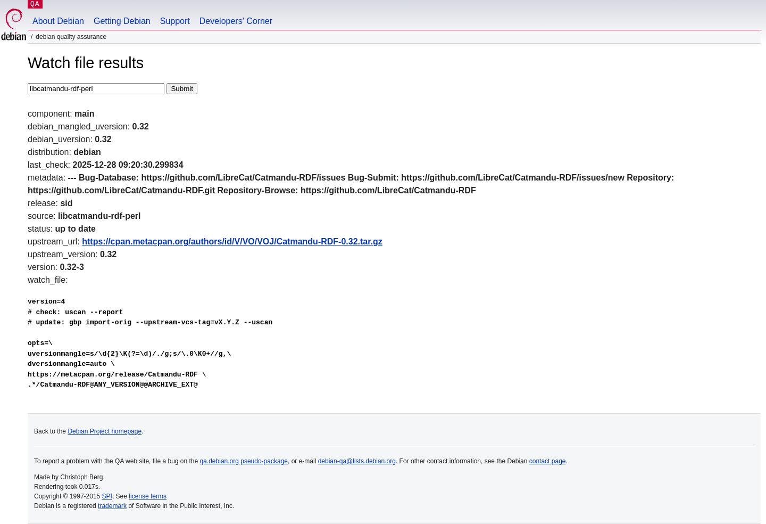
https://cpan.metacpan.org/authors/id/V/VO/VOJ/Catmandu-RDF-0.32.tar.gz (232, 241)
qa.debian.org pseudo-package (244, 461)
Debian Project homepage (104, 431)
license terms (147, 496)
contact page (547, 461)
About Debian (58, 21)
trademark (112, 506)
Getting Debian (122, 21)
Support (175, 21)
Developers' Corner (235, 21)
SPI (107, 496)
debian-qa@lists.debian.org (357, 461)
